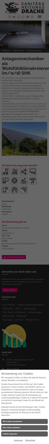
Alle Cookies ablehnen (11, 428)
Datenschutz (30, 440)
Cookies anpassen (10, 434)
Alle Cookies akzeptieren (12, 421)
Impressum (18, 440)
